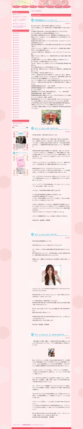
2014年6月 (17, 117)
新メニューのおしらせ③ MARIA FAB (46, 128)
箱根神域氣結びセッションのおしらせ (46, 20)
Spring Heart (41, 428)
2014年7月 (17, 114)
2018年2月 (17, 61)
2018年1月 (17, 63)
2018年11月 (17, 49)
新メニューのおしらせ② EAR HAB (46, 234)
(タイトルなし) (18, 14)
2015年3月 (17, 103)
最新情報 (38, 11)
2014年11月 (17, 110)
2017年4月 (17, 79)
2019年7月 (17, 42)
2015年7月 (17, 98)
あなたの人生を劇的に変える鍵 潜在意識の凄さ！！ (20, 27)
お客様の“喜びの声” (18, 123)
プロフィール (67, 7)
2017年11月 (17, 65)
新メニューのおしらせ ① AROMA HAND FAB (49, 334)
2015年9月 (17, 96)
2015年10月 (17, 93)
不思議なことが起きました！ (20, 23)
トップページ (16, 7)
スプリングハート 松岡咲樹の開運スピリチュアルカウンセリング (28, 424)
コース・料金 (33, 7)
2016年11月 (17, 86)
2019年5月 (17, 44)
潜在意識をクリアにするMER (21, 16)
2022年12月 (17, 33)
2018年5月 (17, 58)
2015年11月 (17, 91)
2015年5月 (17, 100)
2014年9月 (17, 112)
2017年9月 (17, 70)
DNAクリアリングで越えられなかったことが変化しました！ (21, 20)
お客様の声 (24, 7)
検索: (13, 127)
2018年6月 (17, 56)
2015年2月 (17, 105)
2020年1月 (17, 35)
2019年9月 (17, 40)
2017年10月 (17, 68)
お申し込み (50, 7)
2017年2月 (17, 82)
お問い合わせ (58, 7)
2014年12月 (17, 107)
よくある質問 (41, 7)
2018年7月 (17, 54)
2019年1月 (17, 47)
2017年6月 (17, 75)
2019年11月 (17, 37)
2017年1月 (17, 84)
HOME (33, 11)
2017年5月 (17, 77)
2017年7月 (17, 72)
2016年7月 (17, 89)
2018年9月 (17, 51)
